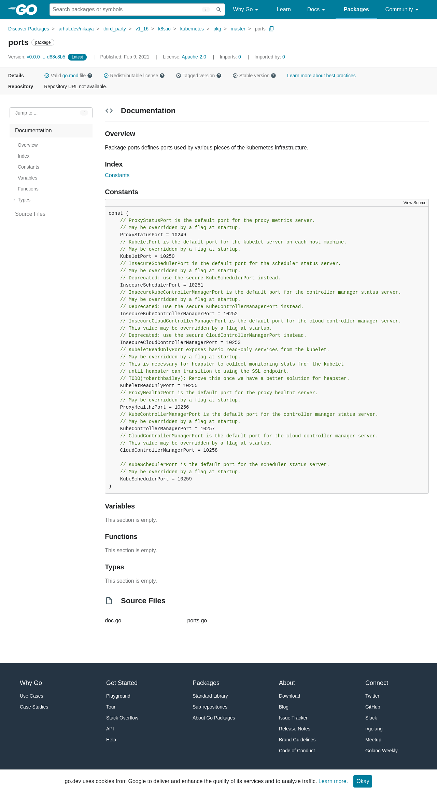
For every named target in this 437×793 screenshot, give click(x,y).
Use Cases (31, 696)
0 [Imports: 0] (231, 57)
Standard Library (210, 696)
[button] (47, 75)
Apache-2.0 (194, 57)
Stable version (254, 75)
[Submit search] (219, 9)
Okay (362, 781)
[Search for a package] (131, 9)
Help (111, 739)
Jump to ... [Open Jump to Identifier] (26, 113)
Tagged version (199, 75)
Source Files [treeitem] (30, 214)
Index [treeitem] (23, 156)
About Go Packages (214, 718)
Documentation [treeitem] (33, 130)
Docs (317, 10)
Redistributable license (134, 75)
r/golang (374, 728)
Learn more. (333, 781)
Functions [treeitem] (28, 188)
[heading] (29, 9)
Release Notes (294, 728)
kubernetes (192, 28)
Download (289, 696)
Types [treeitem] (24, 199)
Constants (117, 175)
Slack (371, 718)
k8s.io (164, 28)
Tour (110, 707)
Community (403, 10)
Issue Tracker (293, 718)
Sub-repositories (210, 707)
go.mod (70, 75)
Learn (284, 9)
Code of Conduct (297, 750)
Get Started (122, 682)
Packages (356, 9)
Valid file (68, 75)
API (110, 728)
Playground (118, 696)
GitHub (372, 707)
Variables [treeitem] (27, 178)
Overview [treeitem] (28, 145)
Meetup (373, 739)
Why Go (246, 10)
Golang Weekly (381, 750)
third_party (114, 28)
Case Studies (34, 707)
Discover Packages (28, 28)
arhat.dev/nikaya (76, 28)
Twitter (372, 696)
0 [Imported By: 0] (269, 57)
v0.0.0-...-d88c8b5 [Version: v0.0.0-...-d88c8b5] (37, 57)
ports (260, 28)
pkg (217, 28)
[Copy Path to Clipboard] (271, 29)
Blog (283, 707)
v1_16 (142, 28)
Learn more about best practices (321, 75)
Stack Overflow (122, 718)
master (238, 28)
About (287, 682)
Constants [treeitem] (28, 167)
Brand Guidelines (297, 739)
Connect (376, 682)
